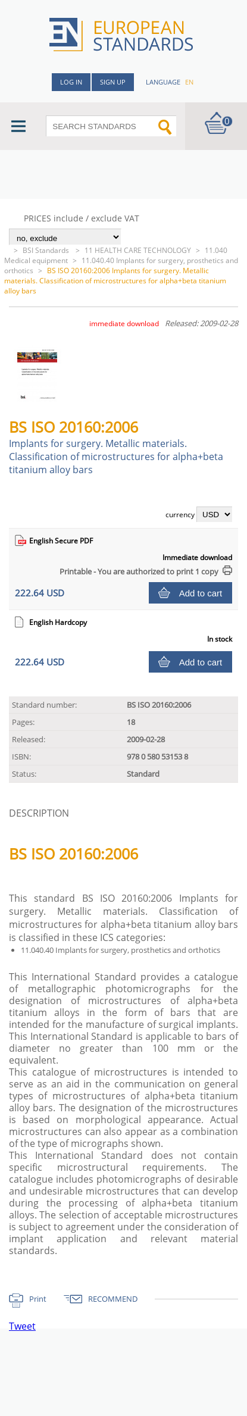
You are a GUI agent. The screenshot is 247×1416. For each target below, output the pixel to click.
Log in (71, 81)
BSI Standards (47, 250)
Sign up (113, 81)
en (189, 81)
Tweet (22, 1326)
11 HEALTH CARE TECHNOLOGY (138, 250)
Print (37, 1298)
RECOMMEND (112, 1298)
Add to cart (201, 593)
